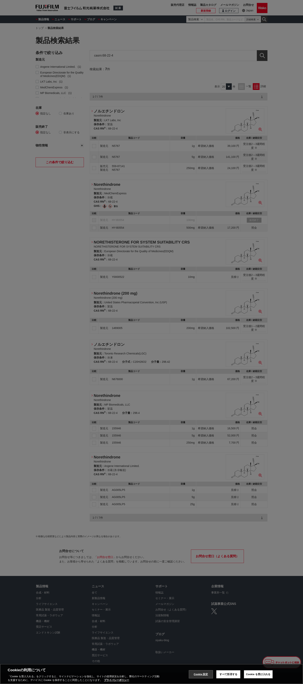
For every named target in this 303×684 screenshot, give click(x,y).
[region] (151, 674)
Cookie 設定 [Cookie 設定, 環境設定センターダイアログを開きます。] (201, 674)
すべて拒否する (228, 674)
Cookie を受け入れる (258, 674)
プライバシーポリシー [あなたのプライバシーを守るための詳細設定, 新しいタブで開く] (116, 680)
